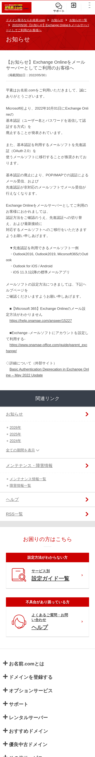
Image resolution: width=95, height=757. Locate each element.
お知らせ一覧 (78, 20)
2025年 (15, 434)
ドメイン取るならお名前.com (25, 20)
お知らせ (57, 20)
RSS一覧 (14, 514)
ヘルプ (12, 499)
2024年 (15, 441)
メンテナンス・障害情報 (29, 465)
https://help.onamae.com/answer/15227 (41, 321)
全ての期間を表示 (20, 450)
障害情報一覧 (20, 485)
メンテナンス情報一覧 (28, 479)
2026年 (15, 427)
